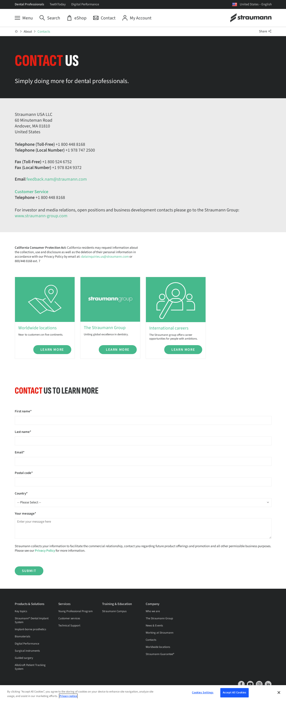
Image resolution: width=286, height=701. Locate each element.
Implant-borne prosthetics (30, 629)
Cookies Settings (202, 694)
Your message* (25, 513)
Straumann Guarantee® (160, 654)
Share (265, 31)
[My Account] (136, 18)
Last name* (23, 432)
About (28, 31)
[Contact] (104, 18)
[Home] (16, 31)
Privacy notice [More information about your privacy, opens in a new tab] (68, 697)
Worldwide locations (158, 647)
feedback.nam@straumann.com (56, 179)
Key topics (21, 611)
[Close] (279, 693)
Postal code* (24, 473)
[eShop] (76, 18)
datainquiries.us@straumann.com (105, 256)
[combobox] (143, 502)
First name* (23, 411)
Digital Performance (85, 4)
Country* (21, 493)
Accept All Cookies (234, 694)
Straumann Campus (114, 611)
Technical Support (69, 626)
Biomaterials (22, 636)
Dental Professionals (29, 4)
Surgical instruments (27, 651)
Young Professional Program (75, 611)
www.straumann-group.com (41, 216)
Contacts (44, 31)
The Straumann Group (159, 618)
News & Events (154, 626)
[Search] (50, 18)
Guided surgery (24, 658)
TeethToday (58, 4)
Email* (20, 452)
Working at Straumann (159, 633)
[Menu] (24, 18)
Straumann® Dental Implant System (31, 620)
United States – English (256, 4)
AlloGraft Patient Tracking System (30, 667)
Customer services (69, 618)
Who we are (153, 611)
